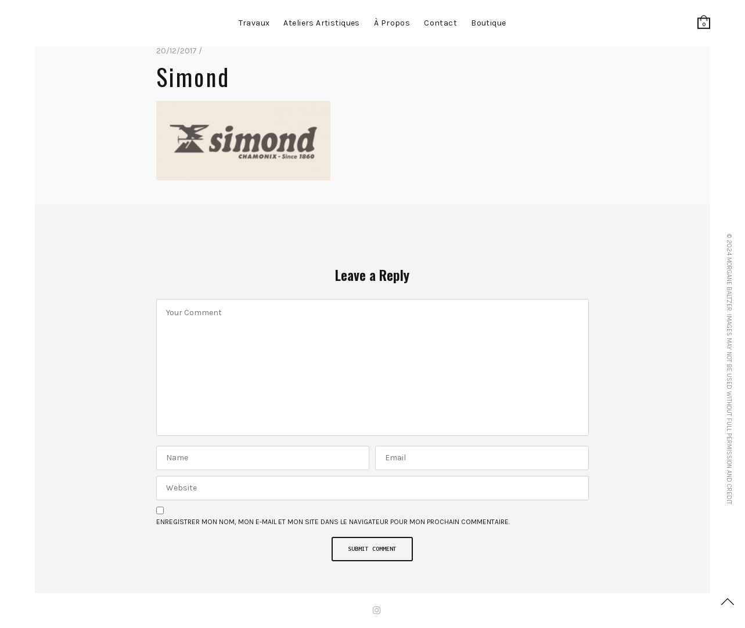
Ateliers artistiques (321, 23)
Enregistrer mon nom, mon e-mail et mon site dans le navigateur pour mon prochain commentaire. (333, 521)
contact (440, 23)
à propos (392, 23)
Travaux (254, 23)
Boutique (488, 23)
